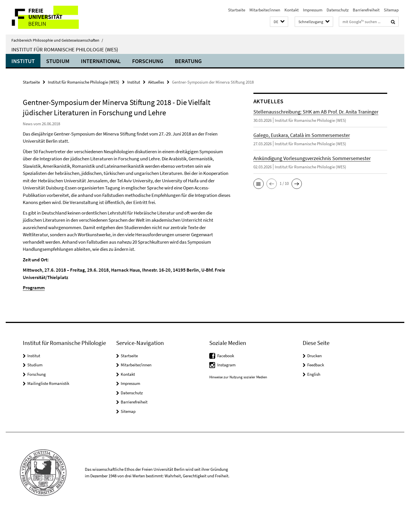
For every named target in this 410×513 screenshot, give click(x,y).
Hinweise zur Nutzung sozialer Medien (238, 377)
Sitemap (391, 10)
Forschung (147, 60)
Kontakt (291, 10)
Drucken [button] (314, 355)
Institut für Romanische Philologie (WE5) (64, 49)
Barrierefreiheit (366, 10)
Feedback (315, 364)
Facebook (225, 355)
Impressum (312, 10)
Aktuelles (156, 82)
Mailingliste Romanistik (48, 383)
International (101, 60)
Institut (23, 60)
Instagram (226, 364)
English (313, 374)
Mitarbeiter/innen (264, 10)
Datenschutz (337, 10)
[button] (279, 22)
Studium (57, 60)
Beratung (188, 60)
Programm (34, 287)
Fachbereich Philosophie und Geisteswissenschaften (57, 40)
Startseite (236, 10)
